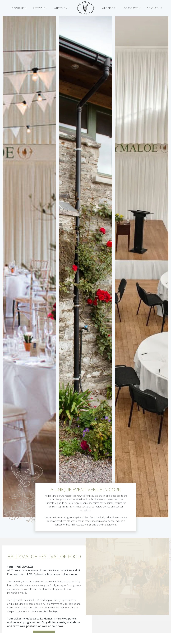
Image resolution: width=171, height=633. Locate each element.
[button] (19, 8)
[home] (86, 8)
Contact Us (154, 8)
